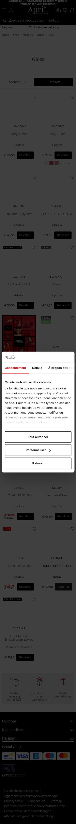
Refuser (38, 463)
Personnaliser (38, 450)
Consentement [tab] (15, 367)
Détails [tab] (37, 367)
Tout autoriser (38, 437)
